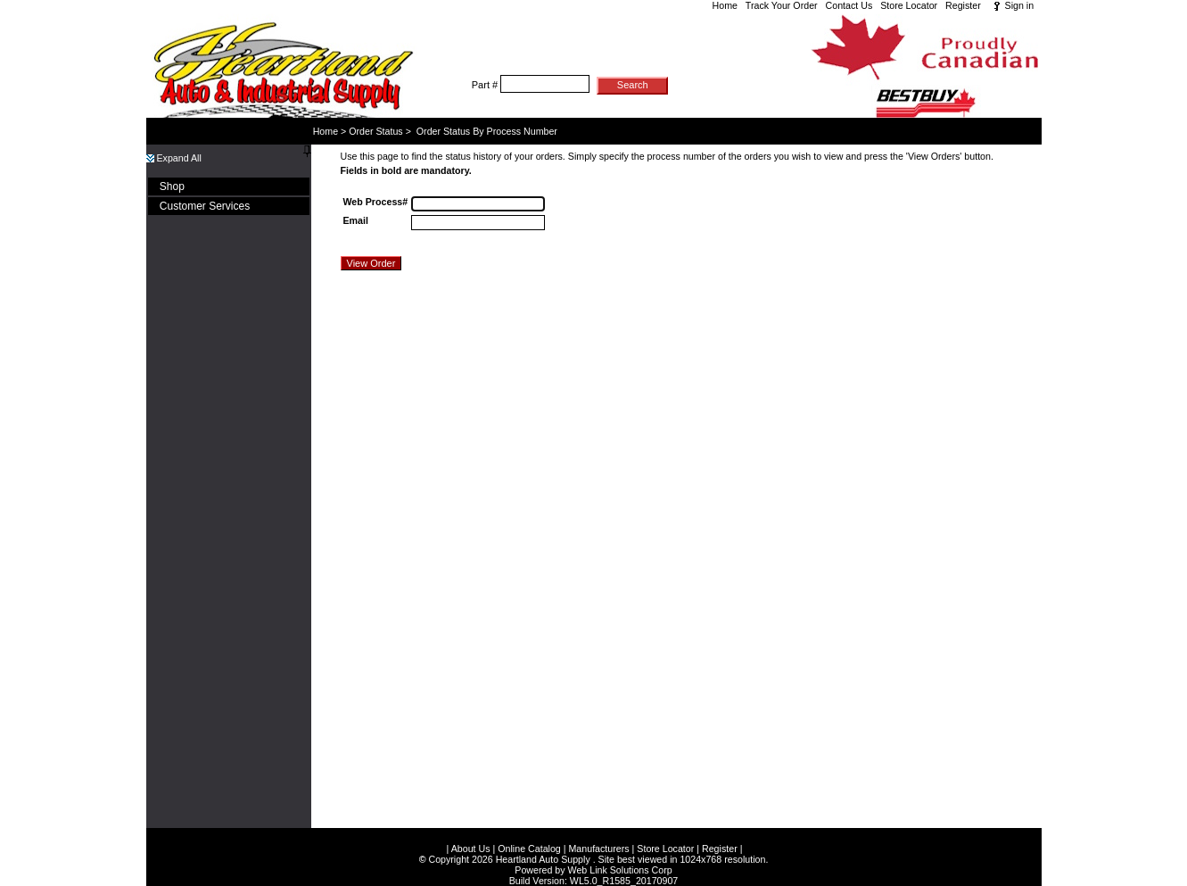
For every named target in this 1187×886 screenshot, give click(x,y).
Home (725, 5)
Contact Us (849, 5)
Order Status (375, 131)
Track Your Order (782, 5)
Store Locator (908, 5)
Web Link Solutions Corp (620, 855)
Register (963, 5)
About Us (470, 834)
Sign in (1020, 5)
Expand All (174, 158)
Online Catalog (529, 834)
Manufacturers (598, 834)
